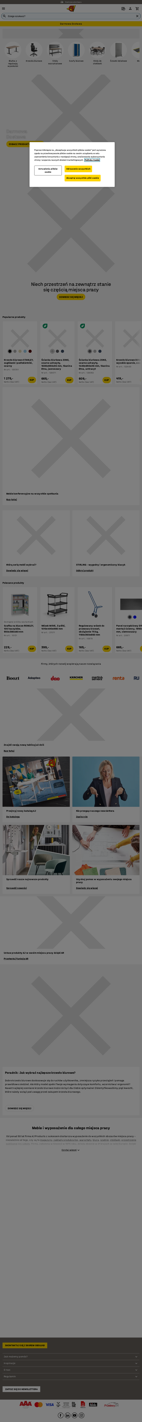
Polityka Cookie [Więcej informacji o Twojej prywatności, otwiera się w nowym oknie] (92, 160)
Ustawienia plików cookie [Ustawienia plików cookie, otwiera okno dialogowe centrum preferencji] (48, 170)
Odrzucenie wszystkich (78, 169)
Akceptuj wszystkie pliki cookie (82, 178)
